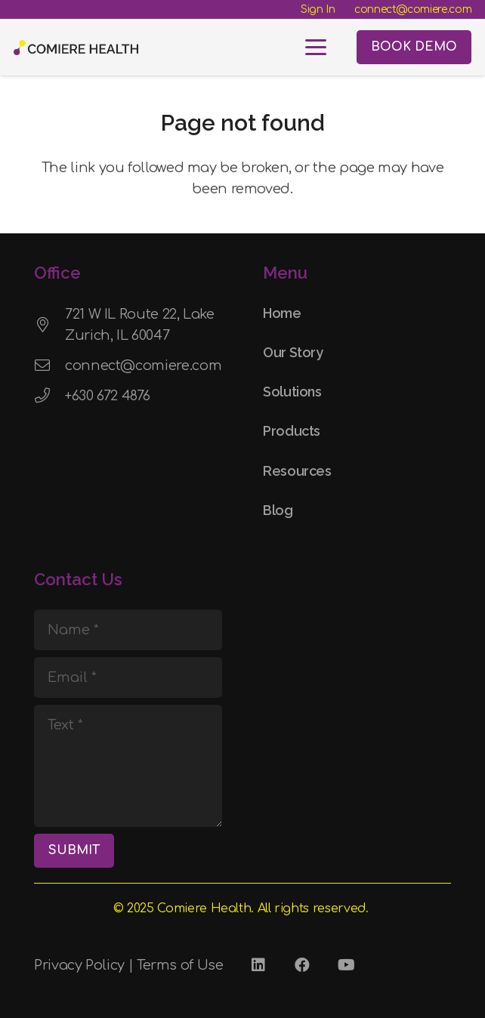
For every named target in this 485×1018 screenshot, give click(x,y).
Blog (278, 510)
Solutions (292, 391)
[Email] (128, 677)
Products (291, 431)
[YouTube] (346, 965)
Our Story (293, 352)
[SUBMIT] (74, 851)
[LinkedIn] (258, 965)
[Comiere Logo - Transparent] (76, 47)
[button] (316, 47)
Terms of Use (180, 965)
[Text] (128, 766)
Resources (297, 471)
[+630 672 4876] (49, 395)
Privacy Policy (79, 965)
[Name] (128, 629)
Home (282, 313)
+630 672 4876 (107, 395)
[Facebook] (302, 965)
